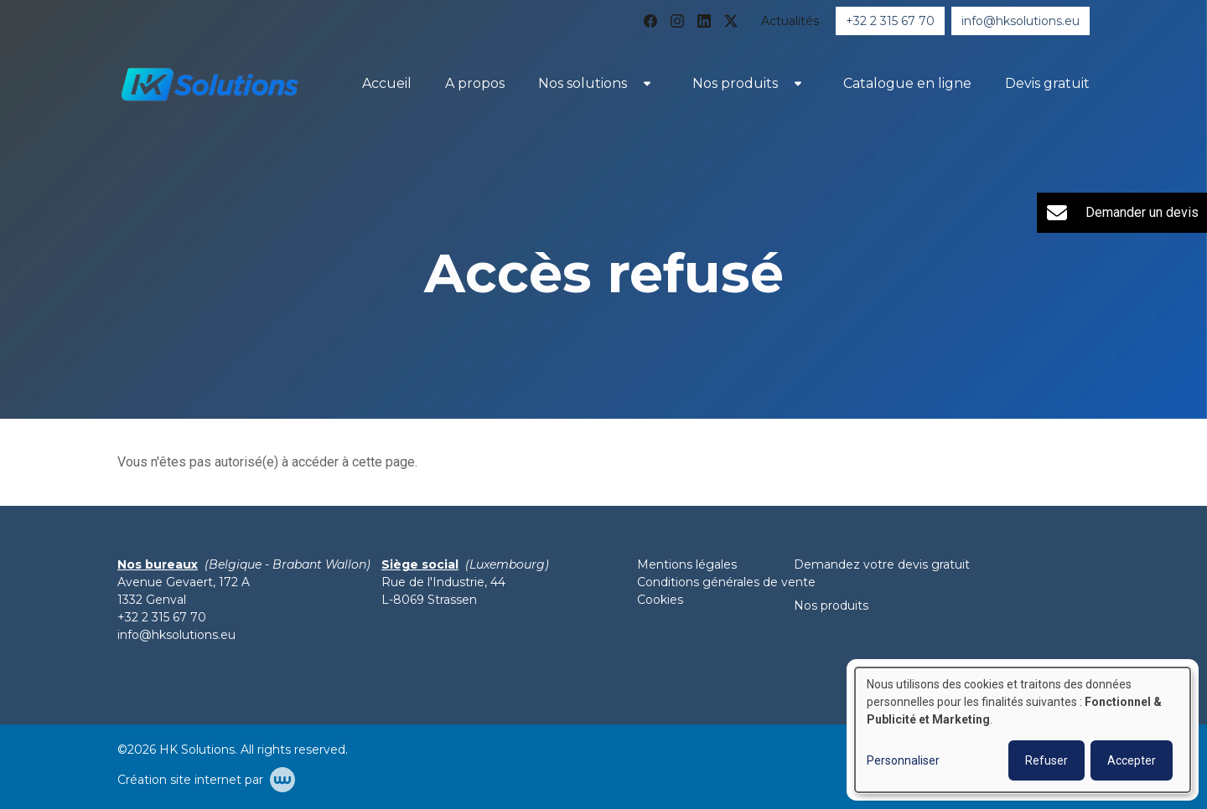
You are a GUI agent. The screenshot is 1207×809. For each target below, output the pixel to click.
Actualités (790, 20)
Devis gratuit (1047, 83)
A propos (475, 83)
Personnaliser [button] (903, 760)
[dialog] (1022, 729)
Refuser (1046, 760)
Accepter (1131, 760)
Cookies (660, 599)
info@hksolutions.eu (176, 634)
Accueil (387, 83)
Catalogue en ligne (907, 83)
